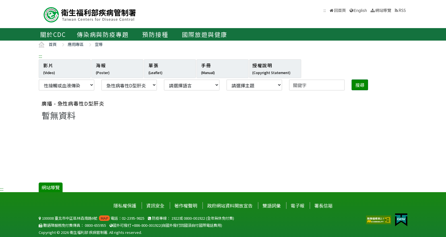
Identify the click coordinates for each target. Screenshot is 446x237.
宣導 (99, 44)
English (360, 10)
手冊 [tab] (208, 68)
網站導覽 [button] (383, 10)
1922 (175, 218)
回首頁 (340, 10)
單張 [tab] (155, 68)
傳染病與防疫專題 (103, 34)
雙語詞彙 (272, 205)
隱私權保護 (124, 205)
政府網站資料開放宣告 (230, 205)
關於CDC (53, 34)
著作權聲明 (185, 205)
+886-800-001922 (146, 225)
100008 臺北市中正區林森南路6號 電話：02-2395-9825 (91, 218)
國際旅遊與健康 (205, 34)
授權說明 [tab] (271, 68)
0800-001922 (194, 218)
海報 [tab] (103, 68)
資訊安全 (155, 205)
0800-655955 (95, 225)
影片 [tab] (49, 68)
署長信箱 (323, 205)
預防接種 (155, 34)
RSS (402, 10)
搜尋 (359, 84)
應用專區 (76, 44)
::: (40, 56)
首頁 (53, 44)
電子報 (297, 205)
